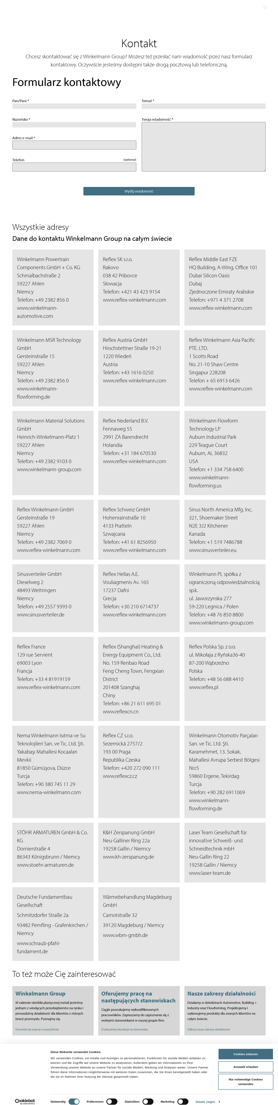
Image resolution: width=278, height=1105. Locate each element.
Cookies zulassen (246, 1049)
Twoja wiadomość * (157, 119)
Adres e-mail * (23, 137)
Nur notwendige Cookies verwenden (246, 1077)
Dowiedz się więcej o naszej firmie (37, 1029)
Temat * (148, 100)
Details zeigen (205, 1097)
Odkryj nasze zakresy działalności (208, 1029)
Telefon (18, 159)
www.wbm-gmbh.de (125, 935)
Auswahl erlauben (245, 1062)
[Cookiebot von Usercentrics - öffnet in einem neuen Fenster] (25, 1097)
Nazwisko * (21, 119)
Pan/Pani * (20, 100)
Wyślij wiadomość (139, 191)
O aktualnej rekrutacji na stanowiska (124, 1029)
